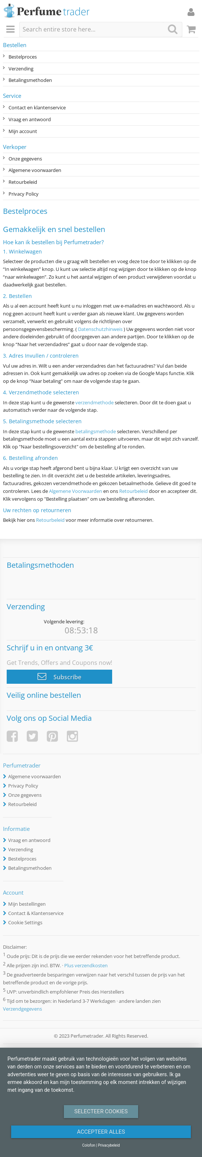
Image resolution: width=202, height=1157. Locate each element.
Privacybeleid (109, 1145)
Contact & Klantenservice (35, 913)
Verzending (21, 68)
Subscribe (59, 676)
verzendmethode (94, 402)
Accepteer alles (101, 1131)
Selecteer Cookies (101, 1111)
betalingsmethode (95, 431)
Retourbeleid (23, 182)
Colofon (88, 1145)
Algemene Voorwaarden (75, 491)
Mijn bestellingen (27, 904)
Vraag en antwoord (30, 119)
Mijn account (23, 131)
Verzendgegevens (22, 1008)
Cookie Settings (25, 922)
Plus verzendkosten (86, 965)
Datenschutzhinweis (100, 329)
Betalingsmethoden (30, 80)
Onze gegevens (25, 158)
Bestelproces (23, 56)
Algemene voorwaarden (35, 170)
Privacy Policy (24, 193)
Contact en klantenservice (37, 107)
